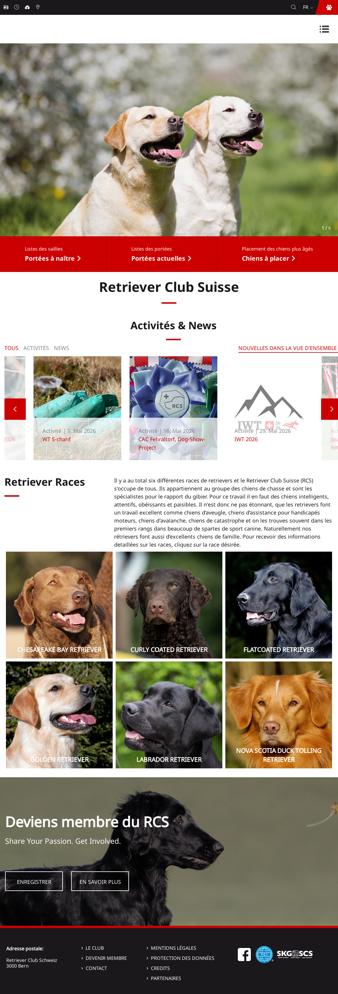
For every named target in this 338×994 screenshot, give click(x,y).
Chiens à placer (265, 258)
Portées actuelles (158, 258)
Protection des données (182, 958)
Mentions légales (173, 948)
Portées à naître (50, 258)
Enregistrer (34, 881)
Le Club (95, 948)
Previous (15, 409)
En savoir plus (100, 881)
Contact (96, 968)
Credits (160, 968)
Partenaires (166, 978)
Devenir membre (106, 958)
